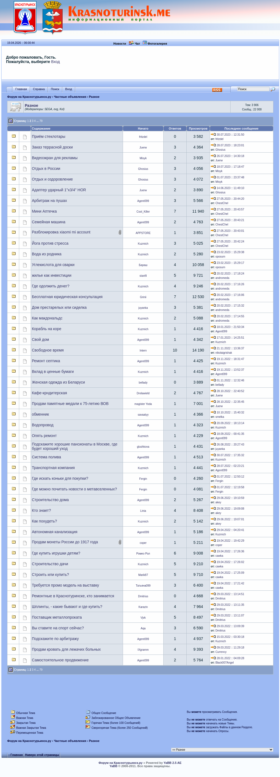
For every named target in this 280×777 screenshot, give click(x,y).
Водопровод (43, 425)
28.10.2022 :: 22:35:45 (227, 401)
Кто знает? (41, 510)
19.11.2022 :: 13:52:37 (227, 369)
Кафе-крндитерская (49, 393)
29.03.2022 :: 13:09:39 (227, 626)
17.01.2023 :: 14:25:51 (227, 337)
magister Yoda (143, 403)
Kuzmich (143, 243)
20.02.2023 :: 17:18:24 (227, 273)
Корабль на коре (46, 329)
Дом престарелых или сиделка (59, 307)
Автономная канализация (54, 532)
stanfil (143, 275)
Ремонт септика (46, 361)
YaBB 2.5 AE (172, 762)
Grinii (143, 297)
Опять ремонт (44, 435)
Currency (221, 651)
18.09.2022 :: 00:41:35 (227, 433)
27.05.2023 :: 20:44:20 (227, 198)
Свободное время (48, 350)
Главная (21, 89)
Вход (55, 61)
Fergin (143, 478)
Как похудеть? (44, 521)
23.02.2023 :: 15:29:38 (227, 252)
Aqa (143, 628)
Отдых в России (46, 168)
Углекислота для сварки (53, 264)
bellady (143, 382)
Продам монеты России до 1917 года (65, 542)
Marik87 (143, 574)
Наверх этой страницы (42, 754)
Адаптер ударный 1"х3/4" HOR (59, 190)
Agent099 (143, 200)
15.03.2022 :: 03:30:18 (227, 636)
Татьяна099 (143, 585)
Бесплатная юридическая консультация (67, 297)
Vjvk (143, 617)
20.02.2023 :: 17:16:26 (227, 284)
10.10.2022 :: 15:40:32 (227, 412)
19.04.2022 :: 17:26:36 (227, 551)
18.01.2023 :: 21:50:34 (227, 326)
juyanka (143, 307)
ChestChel (221, 203)
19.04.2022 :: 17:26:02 (227, 562)
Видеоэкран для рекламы (55, 158)
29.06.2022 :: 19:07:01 (227, 519)
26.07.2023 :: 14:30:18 (227, 156)
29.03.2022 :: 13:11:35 (227, 604)
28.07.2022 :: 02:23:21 (227, 465)
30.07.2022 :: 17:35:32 (227, 455)
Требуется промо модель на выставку (65, 585)
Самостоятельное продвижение (60, 660)
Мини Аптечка (44, 211)
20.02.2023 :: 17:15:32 (227, 305)
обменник (40, 414)
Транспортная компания (53, 467)
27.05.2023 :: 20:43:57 (227, 209)
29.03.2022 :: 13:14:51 (227, 594)
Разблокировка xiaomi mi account (61, 232)
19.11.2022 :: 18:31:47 (227, 359)
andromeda (222, 277)
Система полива (46, 457)
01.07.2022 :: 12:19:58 (227, 487)
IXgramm (143, 649)
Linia (143, 510)
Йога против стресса (50, 243)
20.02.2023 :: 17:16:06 (227, 294)
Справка (38, 89)
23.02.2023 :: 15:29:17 (227, 262)
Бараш (143, 265)
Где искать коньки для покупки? (60, 478)
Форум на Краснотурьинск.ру (29, 96)
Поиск (55, 89)
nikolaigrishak (223, 352)
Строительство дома (50, 500)
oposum (220, 256)
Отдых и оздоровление (52, 179)
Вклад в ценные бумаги (53, 371)
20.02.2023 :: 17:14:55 (227, 316)
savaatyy (143, 414)
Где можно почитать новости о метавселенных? (74, 489)
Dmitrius (143, 596)
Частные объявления (70, 96)
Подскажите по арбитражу (55, 638)
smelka (219, 416)
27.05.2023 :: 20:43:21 (227, 220)
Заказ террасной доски (52, 147)
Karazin (143, 607)
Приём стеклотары (48, 136)
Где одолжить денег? (50, 286)
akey (218, 502)
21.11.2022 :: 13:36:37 (227, 348)
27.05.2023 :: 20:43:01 (227, 230)
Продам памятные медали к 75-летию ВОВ (70, 403)
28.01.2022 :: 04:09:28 (227, 658)
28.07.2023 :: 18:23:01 (227, 145)
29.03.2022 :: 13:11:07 (227, 615)
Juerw (143, 147)
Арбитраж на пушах (49, 200)
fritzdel (143, 136)
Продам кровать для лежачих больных (66, 649)
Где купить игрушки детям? (56, 553)
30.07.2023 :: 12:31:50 (227, 134)
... (38, 120)
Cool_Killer (143, 211)
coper (143, 542)
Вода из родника (46, 254)
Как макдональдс (47, 318)
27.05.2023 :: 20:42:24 (227, 241)
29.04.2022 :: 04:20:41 (227, 530)
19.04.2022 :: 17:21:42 (227, 583)
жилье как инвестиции (51, 275)
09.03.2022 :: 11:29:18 (227, 647)
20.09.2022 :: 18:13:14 (227, 423)
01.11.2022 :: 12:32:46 (227, 380)
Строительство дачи (50, 564)
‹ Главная (16, 754)
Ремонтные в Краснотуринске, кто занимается (73, 596)
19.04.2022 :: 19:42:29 (227, 540)
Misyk (143, 158)
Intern (143, 350)
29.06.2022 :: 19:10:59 (227, 497)
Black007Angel (224, 662)
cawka (219, 555)
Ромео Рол (143, 553)
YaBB (113, 766)
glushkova (143, 446)
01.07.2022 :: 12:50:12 (227, 476)
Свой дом (40, 339)
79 (41, 120)
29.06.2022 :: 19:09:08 (227, 508)
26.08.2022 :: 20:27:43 (227, 444)
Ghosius (220, 149)
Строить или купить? (50, 574)
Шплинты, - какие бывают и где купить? (67, 606)
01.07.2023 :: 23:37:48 (227, 177)
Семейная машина (48, 222)
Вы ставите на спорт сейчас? (58, 628)
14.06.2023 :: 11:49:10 (227, 188)
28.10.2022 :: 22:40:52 (227, 391)
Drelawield (143, 393)
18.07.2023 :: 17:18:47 (227, 166)
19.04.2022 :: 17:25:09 (227, 572)
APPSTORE (143, 233)
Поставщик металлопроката (57, 617)
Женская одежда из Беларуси (58, 382)
